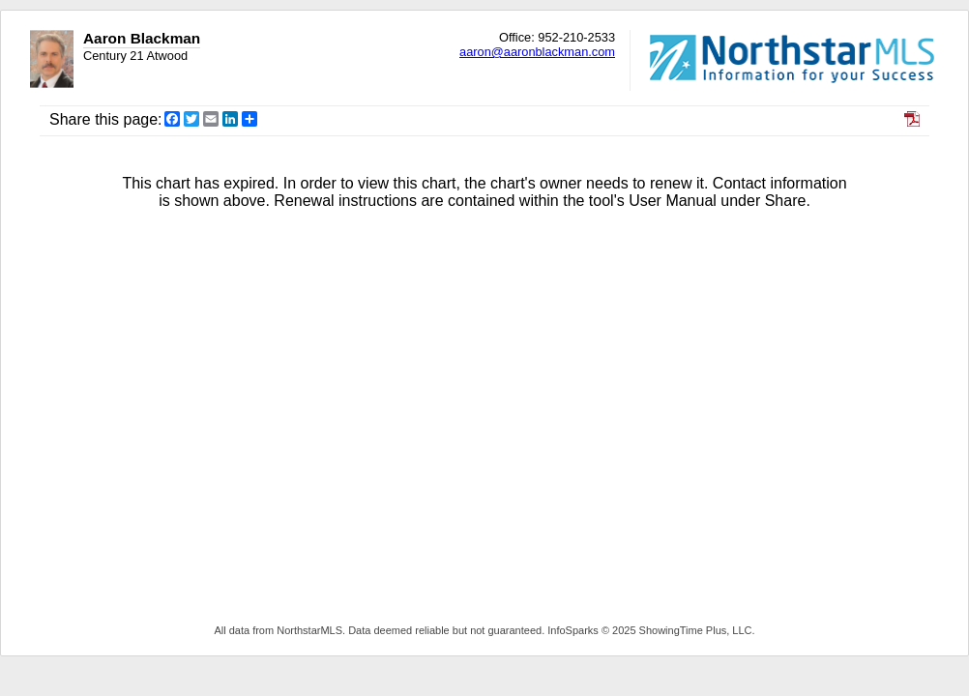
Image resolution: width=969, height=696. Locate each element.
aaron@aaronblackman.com (537, 51)
